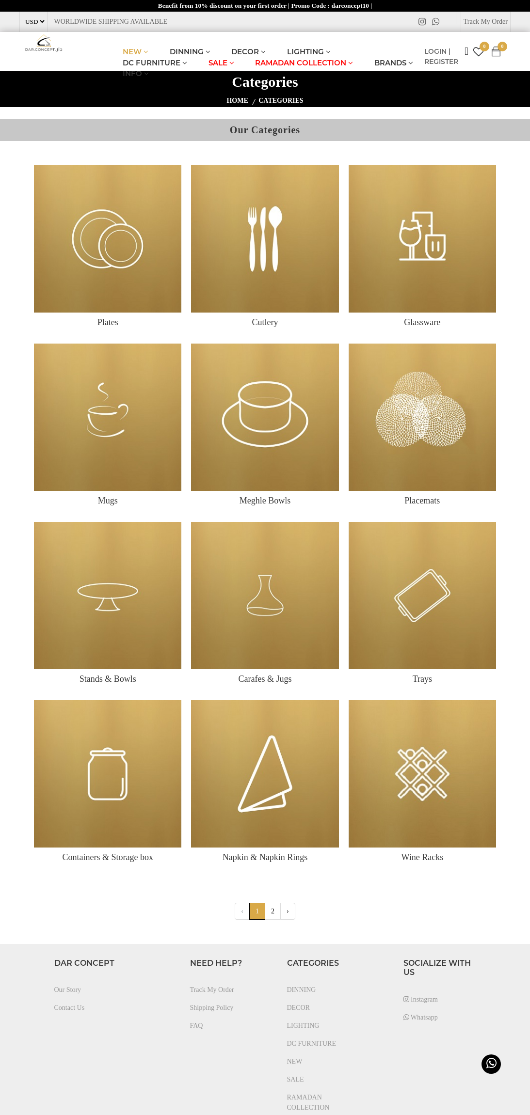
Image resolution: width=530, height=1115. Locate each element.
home (237, 101)
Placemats (422, 501)
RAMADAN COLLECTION (304, 63)
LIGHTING (309, 52)
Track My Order (486, 22)
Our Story (67, 990)
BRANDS (393, 63)
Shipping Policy (212, 1008)
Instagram (420, 1000)
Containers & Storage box (107, 858)
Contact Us (69, 1008)
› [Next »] (288, 911)
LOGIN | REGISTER (441, 56)
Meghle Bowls (265, 501)
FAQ (196, 1026)
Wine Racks (422, 858)
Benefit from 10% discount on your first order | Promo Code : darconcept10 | (264, 6)
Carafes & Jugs (265, 679)
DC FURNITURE (155, 63)
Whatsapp (420, 1017)
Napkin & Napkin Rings (265, 858)
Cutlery (265, 323)
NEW (135, 52)
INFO (136, 74)
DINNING (190, 52)
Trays (422, 679)
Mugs (108, 501)
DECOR (248, 52)
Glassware (422, 323)
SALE (221, 63)
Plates (107, 323)
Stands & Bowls (108, 679)
